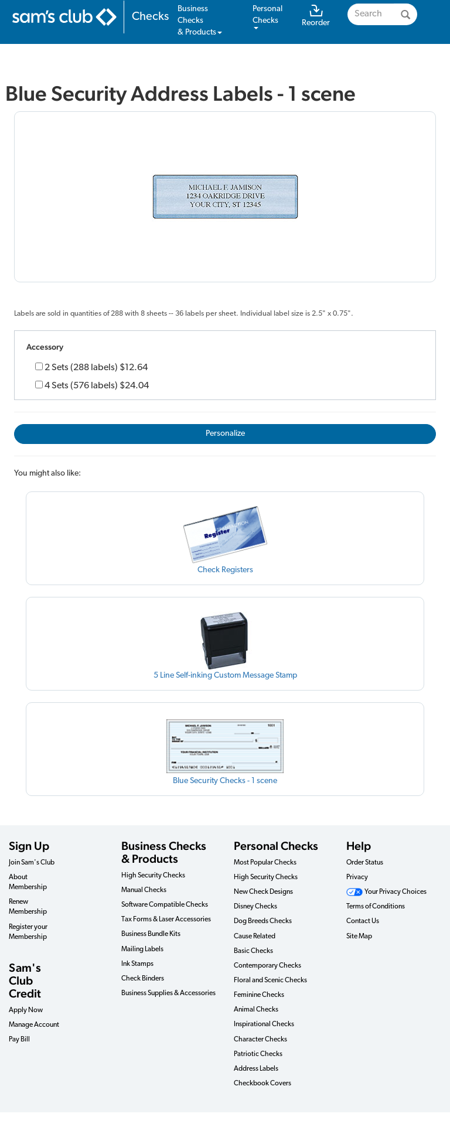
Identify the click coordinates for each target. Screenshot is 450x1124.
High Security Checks (153, 875)
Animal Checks (256, 1009)
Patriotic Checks (258, 1054)
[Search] (405, 14)
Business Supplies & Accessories (168, 993)
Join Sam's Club (31, 862)
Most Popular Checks (265, 862)
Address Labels (256, 1068)
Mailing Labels (142, 949)
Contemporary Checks (267, 965)
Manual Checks (143, 890)
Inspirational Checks (264, 1024)
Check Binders (142, 978)
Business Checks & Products (163, 852)
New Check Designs (263, 892)
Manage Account (34, 1025)
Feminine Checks (259, 995)
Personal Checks (276, 846)
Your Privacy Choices (386, 892)
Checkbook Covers (262, 1083)
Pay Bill (19, 1039)
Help (358, 846)
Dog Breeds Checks (263, 921)
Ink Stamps (137, 964)
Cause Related (254, 936)
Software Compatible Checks (164, 904)
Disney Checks (255, 906)
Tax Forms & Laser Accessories (166, 919)
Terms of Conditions (375, 906)
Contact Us (362, 921)
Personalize (225, 433)
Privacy (357, 877)
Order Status (364, 862)
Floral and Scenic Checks (270, 980)
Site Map (359, 936)
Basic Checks (253, 951)
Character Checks (260, 1039)
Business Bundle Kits (150, 934)
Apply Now (26, 1010)
